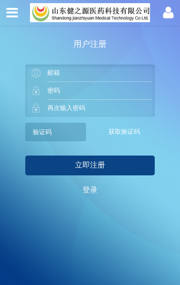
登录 (90, 190)
